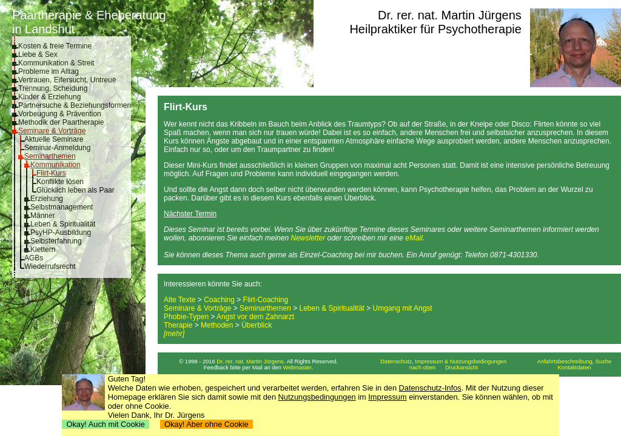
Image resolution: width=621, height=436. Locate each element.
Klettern (42, 249)
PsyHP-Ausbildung (60, 232)
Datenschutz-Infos (430, 387)
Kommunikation (55, 164)
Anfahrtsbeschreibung (564, 361)
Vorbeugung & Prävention (59, 114)
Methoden (217, 325)
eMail (414, 238)
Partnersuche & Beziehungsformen (74, 105)
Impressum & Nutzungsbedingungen (460, 361)
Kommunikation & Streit (56, 63)
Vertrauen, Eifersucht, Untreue (67, 80)
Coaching (219, 300)
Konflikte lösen (60, 181)
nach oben (422, 368)
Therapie (178, 325)
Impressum (387, 396)
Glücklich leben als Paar (75, 190)
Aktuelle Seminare (53, 139)
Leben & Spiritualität (62, 224)
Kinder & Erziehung (49, 97)
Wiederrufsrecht (50, 266)
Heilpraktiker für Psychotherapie (435, 29)
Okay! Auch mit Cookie (105, 424)
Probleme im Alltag (48, 71)
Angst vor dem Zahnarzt (255, 316)
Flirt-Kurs (51, 173)
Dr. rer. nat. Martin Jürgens (450, 15)
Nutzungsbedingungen (317, 396)
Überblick (256, 325)
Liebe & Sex (38, 54)
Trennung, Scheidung (52, 88)
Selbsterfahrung (56, 241)
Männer (42, 215)
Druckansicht (461, 368)
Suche (603, 361)
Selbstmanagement (61, 207)
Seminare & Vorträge (52, 131)
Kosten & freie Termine (55, 46)
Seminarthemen (50, 156)
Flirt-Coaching (266, 300)
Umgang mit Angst (402, 308)
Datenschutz (396, 361)
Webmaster (297, 368)
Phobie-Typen (186, 316)
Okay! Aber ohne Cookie (206, 424)
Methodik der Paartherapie (61, 122)
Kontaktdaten (574, 368)
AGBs (33, 258)
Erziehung (46, 198)
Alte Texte (179, 300)
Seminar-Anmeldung (57, 148)
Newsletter (307, 238)
